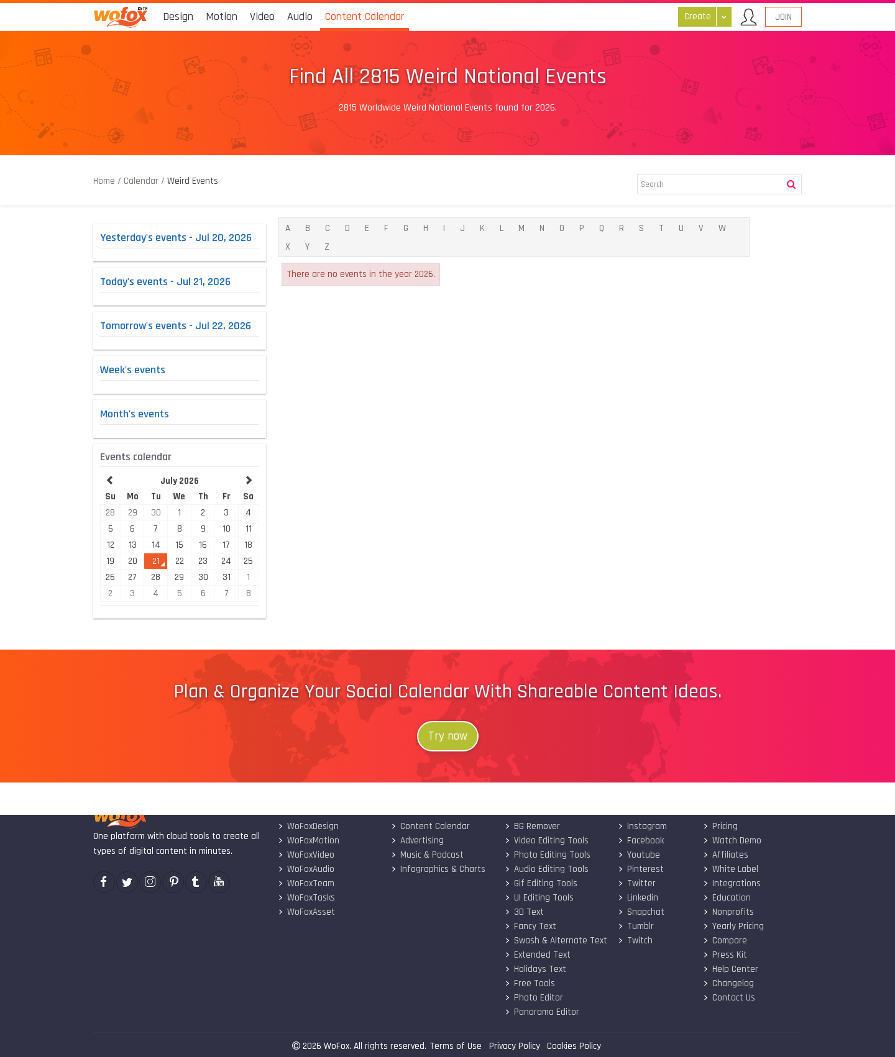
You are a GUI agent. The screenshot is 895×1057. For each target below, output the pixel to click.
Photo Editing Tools (547, 855)
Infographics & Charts (438, 869)
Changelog (727, 983)
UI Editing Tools (538, 898)
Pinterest (641, 869)
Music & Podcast (427, 855)
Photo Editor (533, 998)
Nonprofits (727, 912)
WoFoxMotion (308, 840)
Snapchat (641, 912)
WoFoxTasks (305, 898)
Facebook (641, 840)
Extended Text (537, 955)
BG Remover (531, 826)
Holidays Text (535, 969)
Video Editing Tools (546, 840)
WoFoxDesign (307, 826)
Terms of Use (455, 1046)
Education (726, 898)
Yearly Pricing (732, 926)
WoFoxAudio (305, 869)
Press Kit (724, 955)
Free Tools (529, 983)
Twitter (637, 883)
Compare (724, 940)
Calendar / (144, 181)
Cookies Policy (574, 1046)
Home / (108, 181)
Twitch (635, 940)
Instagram (642, 826)
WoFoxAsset (305, 912)
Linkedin (638, 898)
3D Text (523, 912)
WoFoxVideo (305, 855)
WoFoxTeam (305, 883)
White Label (730, 869)
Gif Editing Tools (540, 883)
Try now (447, 736)
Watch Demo (731, 840)
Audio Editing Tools (546, 869)
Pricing (719, 826)
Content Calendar (430, 826)
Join (783, 17)
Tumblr (636, 926)
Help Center (730, 969)
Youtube (639, 855)
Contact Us (728, 998)
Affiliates (725, 855)
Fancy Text (530, 926)
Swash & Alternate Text (555, 940)
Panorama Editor (541, 1012)
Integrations (731, 883)
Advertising (417, 840)
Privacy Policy (514, 1046)
